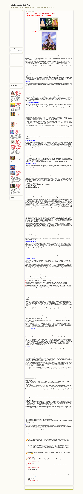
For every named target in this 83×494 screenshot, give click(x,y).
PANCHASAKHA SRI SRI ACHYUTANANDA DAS (18, 93)
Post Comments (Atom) (51, 490)
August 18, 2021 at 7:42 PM (32, 455)
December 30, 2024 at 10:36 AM (33, 480)
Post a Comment (30, 482)
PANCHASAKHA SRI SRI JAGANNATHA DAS (18, 132)
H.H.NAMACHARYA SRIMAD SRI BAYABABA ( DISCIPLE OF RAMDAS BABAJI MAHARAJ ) (16, 174)
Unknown (29, 451)
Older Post (70, 487)
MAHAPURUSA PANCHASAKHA (18, 104)
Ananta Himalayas (20, 4)
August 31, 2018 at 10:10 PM (33, 441)
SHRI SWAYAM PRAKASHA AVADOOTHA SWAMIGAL (18, 186)
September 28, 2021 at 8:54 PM (33, 467)
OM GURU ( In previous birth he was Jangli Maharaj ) (18, 113)
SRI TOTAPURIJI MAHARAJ (18, 156)
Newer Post (27, 487)
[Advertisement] (15, 28)
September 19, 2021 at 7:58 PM (33, 461)
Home (49, 487)
